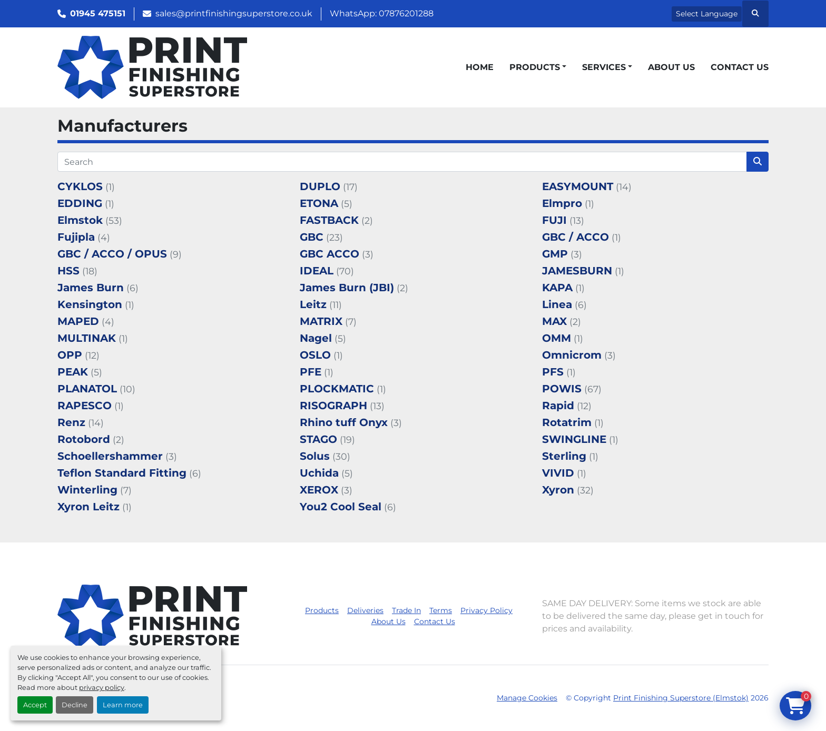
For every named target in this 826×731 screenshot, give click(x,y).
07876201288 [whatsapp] (406, 13)
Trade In (406, 610)
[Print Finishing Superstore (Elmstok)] (152, 616)
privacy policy (101, 688)
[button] (537, 67)
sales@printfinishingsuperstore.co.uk (233, 13)
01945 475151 (97, 13)
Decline (74, 705)
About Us (671, 67)
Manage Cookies (527, 698)
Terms (440, 610)
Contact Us (740, 67)
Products (534, 67)
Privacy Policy (486, 610)
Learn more (123, 705)
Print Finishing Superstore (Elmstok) (681, 698)
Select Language (707, 13)
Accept (35, 705)
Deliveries (365, 610)
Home (480, 67)
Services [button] (604, 67)
